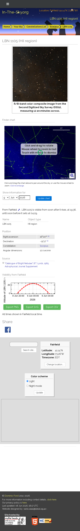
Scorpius (54, 27)
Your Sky (18, 27)
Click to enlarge (17, 186)
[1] (48, 236)
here (24, 503)
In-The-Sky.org (15, 12)
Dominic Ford (12, 495)
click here (51, 499)
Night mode (34, 386)
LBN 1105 (67, 27)
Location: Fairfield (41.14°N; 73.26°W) (58, 10)
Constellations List (36, 27)
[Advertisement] (40, 420)
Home (7, 27)
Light (30, 381)
